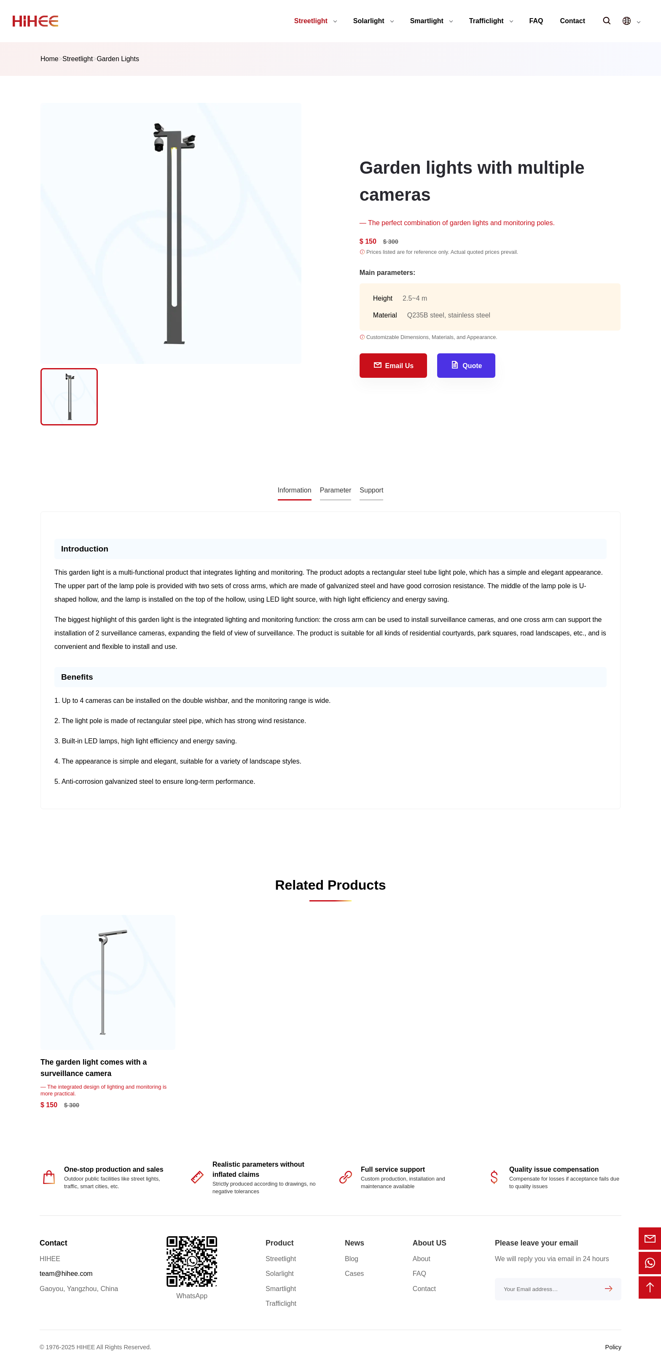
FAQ (536, 20)
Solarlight (373, 20)
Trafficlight (491, 20)
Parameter (336, 490)
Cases (354, 1273)
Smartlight (431, 20)
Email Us (393, 365)
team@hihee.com (66, 1273)
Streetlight (315, 20)
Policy (613, 1347)
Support (371, 490)
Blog (351, 1258)
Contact (572, 20)
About (421, 1258)
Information (295, 490)
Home (49, 58)
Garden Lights (118, 58)
